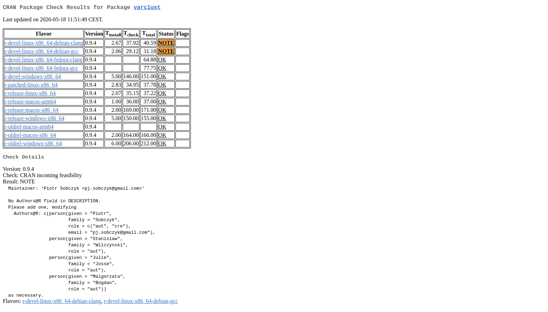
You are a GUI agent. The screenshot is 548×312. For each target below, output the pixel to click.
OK (162, 61)
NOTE (166, 44)
